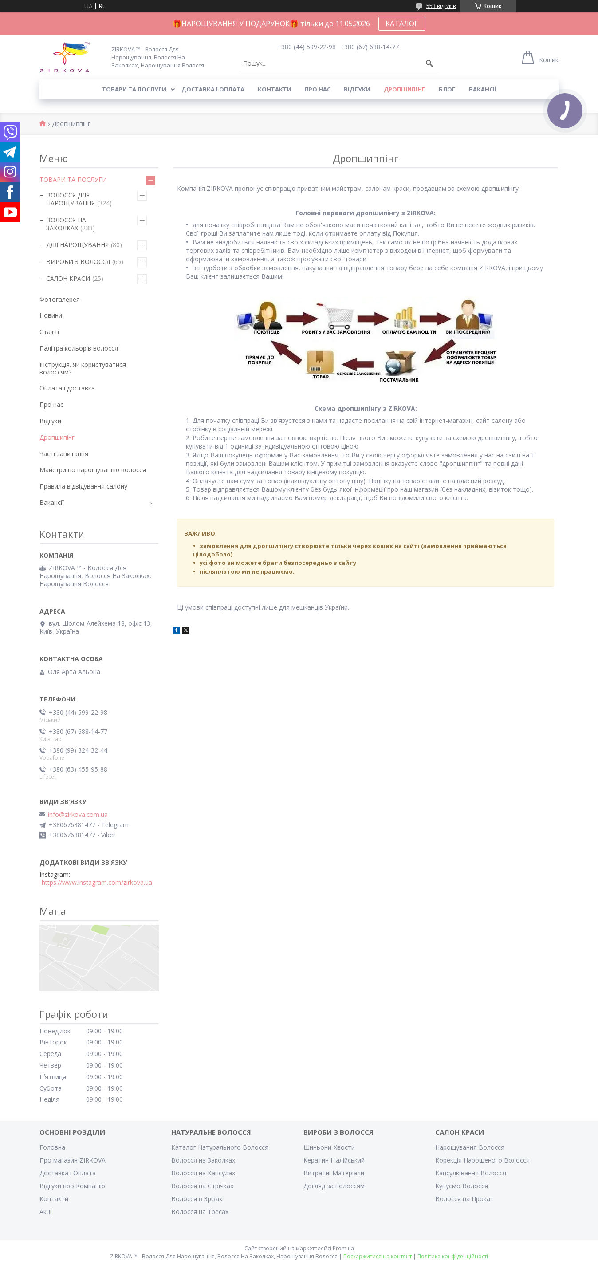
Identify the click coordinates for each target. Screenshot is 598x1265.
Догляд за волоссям (334, 1186)
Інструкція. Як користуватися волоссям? (82, 368)
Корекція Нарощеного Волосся (482, 1160)
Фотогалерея (59, 299)
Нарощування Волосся (469, 1147)
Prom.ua (343, 1248)
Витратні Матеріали (333, 1173)
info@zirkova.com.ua (78, 815)
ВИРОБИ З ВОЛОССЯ (78, 261)
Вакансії (482, 89)
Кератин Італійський (334, 1160)
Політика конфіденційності (452, 1256)
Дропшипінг (404, 89)
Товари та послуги (134, 89)
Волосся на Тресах (199, 1211)
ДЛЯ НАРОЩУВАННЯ (77, 244)
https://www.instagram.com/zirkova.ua (97, 883)
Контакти (274, 89)
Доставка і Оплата (67, 1173)
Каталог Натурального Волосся (219, 1147)
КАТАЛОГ (402, 23)
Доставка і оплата (212, 89)
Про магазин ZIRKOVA (72, 1160)
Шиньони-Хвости (329, 1147)
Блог (447, 89)
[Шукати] (429, 63)
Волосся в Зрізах (196, 1198)
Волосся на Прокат (464, 1198)
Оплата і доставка (67, 388)
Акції (46, 1211)
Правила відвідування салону (83, 486)
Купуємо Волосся (461, 1186)
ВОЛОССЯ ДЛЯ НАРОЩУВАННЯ (70, 199)
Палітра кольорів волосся (78, 348)
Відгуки (357, 89)
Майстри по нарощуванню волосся (92, 469)
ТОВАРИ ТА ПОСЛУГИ (73, 179)
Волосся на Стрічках (202, 1186)
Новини (50, 315)
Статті (49, 331)
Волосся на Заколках (203, 1160)
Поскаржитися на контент (377, 1256)
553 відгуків (441, 6)
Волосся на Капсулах (203, 1173)
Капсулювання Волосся (470, 1173)
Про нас (317, 89)
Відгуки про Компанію (72, 1186)
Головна (52, 1147)
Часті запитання (63, 453)
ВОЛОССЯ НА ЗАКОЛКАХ (66, 224)
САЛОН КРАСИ (68, 278)
